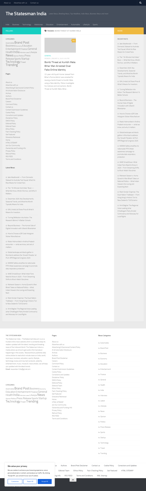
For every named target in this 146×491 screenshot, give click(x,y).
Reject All (30, 481)
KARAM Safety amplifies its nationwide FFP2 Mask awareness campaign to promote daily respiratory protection (21, 266)
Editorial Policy (11, 123)
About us (7, 3)
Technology (26, 24)
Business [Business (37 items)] (11, 45)
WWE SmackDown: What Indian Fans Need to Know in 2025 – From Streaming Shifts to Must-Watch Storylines (20, 276)
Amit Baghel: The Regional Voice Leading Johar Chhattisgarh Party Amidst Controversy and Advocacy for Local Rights (21, 311)
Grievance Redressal (13, 137)
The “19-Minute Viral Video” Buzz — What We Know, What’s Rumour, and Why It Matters (21, 191)
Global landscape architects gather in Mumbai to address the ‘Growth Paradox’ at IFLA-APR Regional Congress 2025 (21, 255)
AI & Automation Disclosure (15, 91)
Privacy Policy (10, 151)
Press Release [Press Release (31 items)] (24, 398)
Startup (103, 438)
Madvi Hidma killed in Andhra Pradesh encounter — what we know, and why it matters (20, 244)
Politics (102, 422)
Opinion (103, 417)
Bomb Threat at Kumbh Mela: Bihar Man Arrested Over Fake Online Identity (60, 66)
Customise (15, 481)
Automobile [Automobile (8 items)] (10, 43)
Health (102, 385)
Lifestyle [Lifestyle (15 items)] (33, 52)
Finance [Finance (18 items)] (24, 49)
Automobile (75, 24)
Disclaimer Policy (12, 118)
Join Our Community (13, 145)
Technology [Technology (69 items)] (13, 62)
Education (49, 24)
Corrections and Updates (14, 115)
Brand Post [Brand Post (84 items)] (21, 42)
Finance (103, 374)
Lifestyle (86, 24)
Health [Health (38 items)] (9, 52)
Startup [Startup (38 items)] (25, 58)
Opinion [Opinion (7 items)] (16, 56)
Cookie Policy (10, 113)
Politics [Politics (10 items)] (21, 56)
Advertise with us (20, 3)
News (102, 411)
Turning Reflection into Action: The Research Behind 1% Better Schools (128, 92)
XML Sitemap (102, 476)
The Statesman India (26, 13)
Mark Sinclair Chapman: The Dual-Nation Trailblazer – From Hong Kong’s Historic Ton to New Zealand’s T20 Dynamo (21, 301)
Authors (8, 96)
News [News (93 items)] (9, 55)
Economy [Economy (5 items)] (19, 46)
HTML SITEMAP (11, 143)
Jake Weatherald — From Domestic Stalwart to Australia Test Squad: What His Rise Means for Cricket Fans (20, 180)
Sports (95, 24)
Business (15, 24)
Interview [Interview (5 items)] (23, 52)
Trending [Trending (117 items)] (12, 65)
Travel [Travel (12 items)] (23, 62)
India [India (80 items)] (16, 52)
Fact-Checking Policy (13, 132)
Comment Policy (11, 104)
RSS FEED (9, 156)
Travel (102, 448)
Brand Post (104, 348)
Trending (103, 453)
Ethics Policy (10, 129)
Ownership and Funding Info (16, 148)
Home (8, 140)
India (7, 24)
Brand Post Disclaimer (13, 99)
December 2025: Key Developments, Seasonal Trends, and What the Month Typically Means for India (20, 201)
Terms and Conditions (13, 159)
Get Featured (10, 134)
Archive (8, 93)
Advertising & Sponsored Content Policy (20, 88)
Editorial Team (11, 126)
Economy (103, 359)
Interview (103, 395)
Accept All (45, 481)
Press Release (105, 427)
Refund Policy (10, 154)
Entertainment (62, 24)
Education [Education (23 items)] (27, 45)
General (47, 56)
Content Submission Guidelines (17, 110)
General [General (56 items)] (32, 49)
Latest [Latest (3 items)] (27, 52)
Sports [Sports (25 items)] (17, 58)
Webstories (38, 24)
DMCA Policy (10, 121)
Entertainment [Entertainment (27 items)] (13, 48)
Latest (102, 401)
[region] (30, 474)
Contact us (34, 3)
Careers (8, 102)
